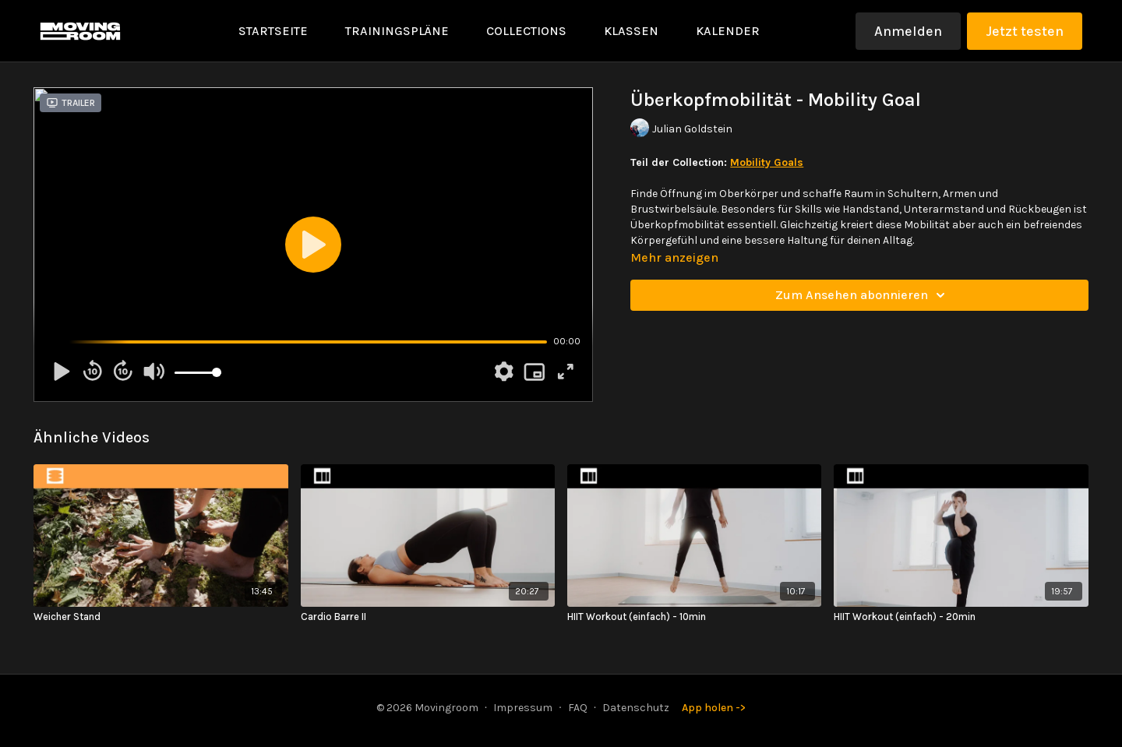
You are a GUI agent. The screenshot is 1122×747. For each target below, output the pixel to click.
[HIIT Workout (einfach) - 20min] (961, 617)
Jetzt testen (1025, 31)
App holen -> (714, 707)
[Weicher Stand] (161, 617)
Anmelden (908, 31)
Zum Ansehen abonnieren (862, 295)
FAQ (577, 707)
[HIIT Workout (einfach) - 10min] (694, 617)
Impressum (522, 707)
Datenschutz (635, 707)
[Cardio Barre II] (428, 617)
